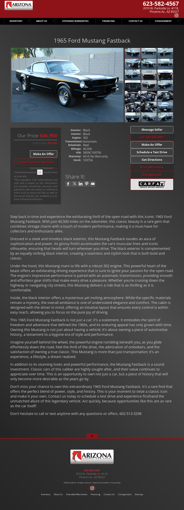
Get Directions (152, 160)
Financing (95, 494)
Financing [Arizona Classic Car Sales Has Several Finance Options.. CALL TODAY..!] (108, 21)
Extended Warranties (76, 494)
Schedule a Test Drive (152, 152)
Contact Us (109, 494)
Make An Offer (43, 154)
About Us (58, 494)
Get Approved (152, 175)
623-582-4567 (92, 470)
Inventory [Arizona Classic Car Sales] (16, 21)
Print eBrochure (152, 167)
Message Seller (152, 130)
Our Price (28, 136)
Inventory (45, 494)
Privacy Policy (116, 483)
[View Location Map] (136, 10)
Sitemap (139, 494)
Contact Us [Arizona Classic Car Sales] (135, 21)
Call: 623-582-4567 (151, 137)
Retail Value (40, 143)
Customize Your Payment (36, 162)
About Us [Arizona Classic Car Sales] (41, 21)
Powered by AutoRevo (101, 483)
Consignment (163, 21)
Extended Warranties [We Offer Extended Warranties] (75, 21)
